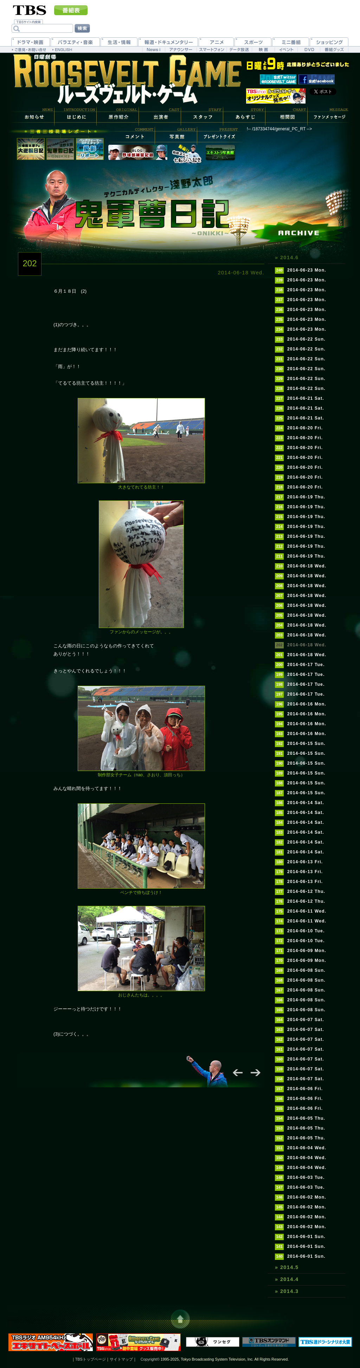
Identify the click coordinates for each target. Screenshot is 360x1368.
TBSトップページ (90, 1359)
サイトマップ (121, 1359)
